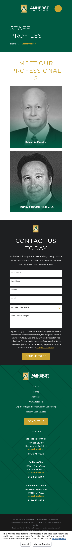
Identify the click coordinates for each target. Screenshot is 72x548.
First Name (16, 272)
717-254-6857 (36, 477)
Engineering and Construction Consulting (36, 406)
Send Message (36, 356)
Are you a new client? (20, 307)
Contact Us (36, 421)
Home (36, 391)
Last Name (15, 281)
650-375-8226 (36, 453)
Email (13, 298)
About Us (36, 396)
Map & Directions (36, 449)
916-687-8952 (36, 500)
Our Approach (36, 401)
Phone (14, 289)
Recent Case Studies (36, 411)
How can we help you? (20, 315)
